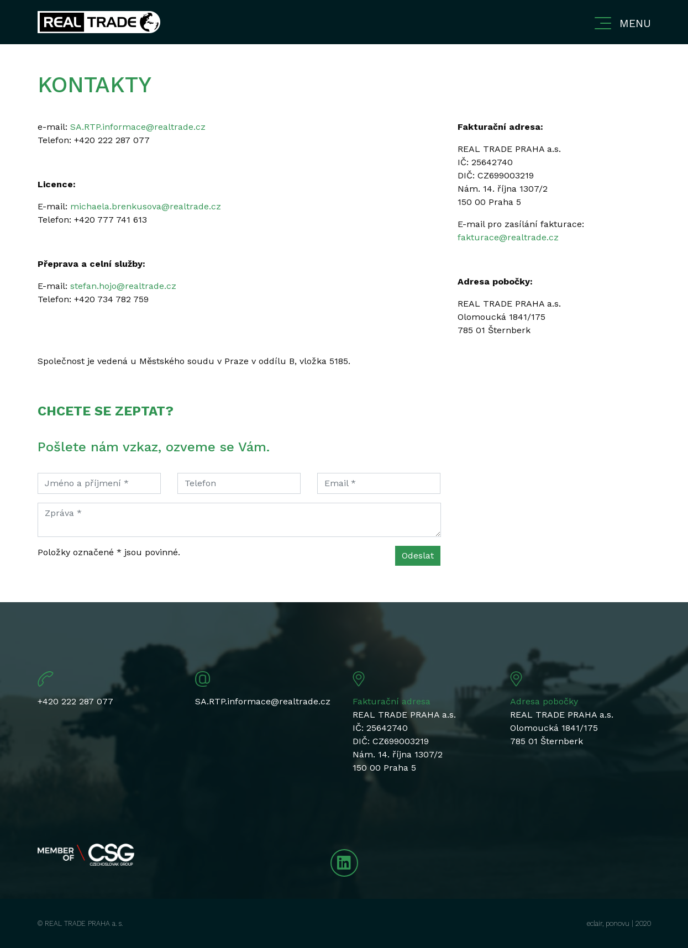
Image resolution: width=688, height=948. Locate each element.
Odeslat (418, 555)
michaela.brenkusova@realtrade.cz (145, 206)
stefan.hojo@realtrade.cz (123, 286)
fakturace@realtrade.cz (508, 237)
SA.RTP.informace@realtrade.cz (138, 127)
